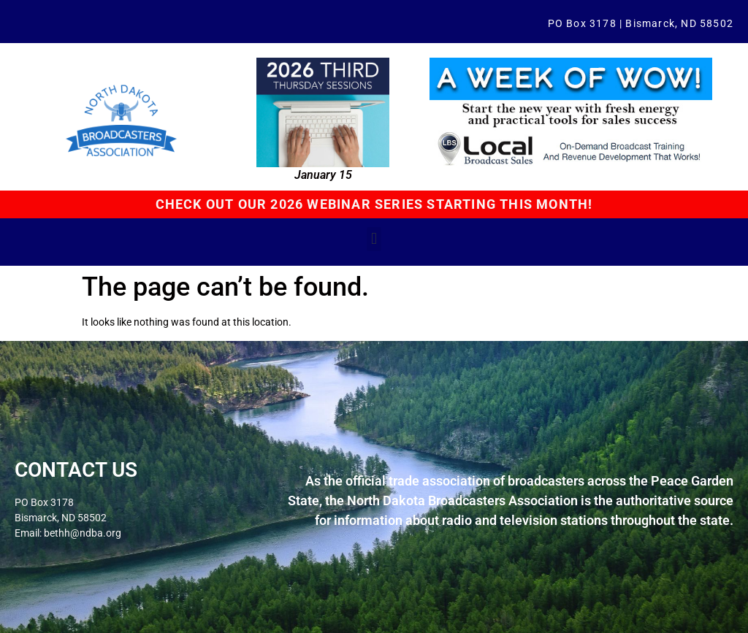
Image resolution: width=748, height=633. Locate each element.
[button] (374, 239)
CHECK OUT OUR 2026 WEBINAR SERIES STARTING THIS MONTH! (374, 204)
